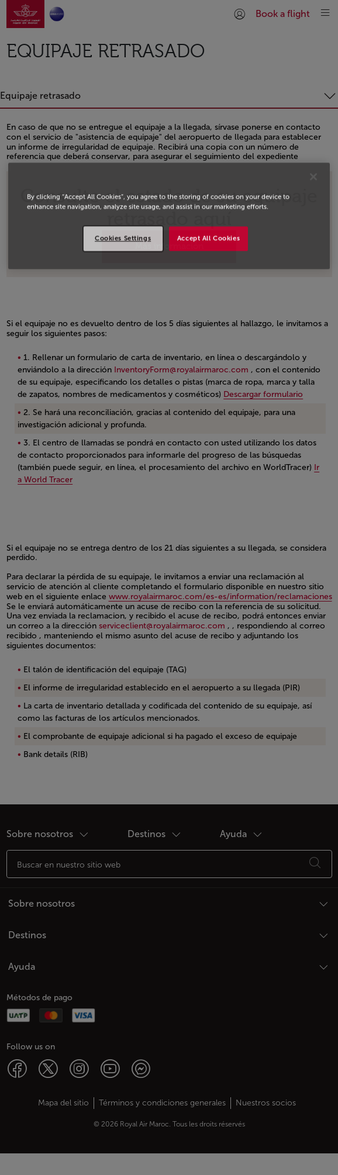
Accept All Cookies (208, 238)
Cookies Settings (123, 238)
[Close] (313, 176)
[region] (168, 216)
